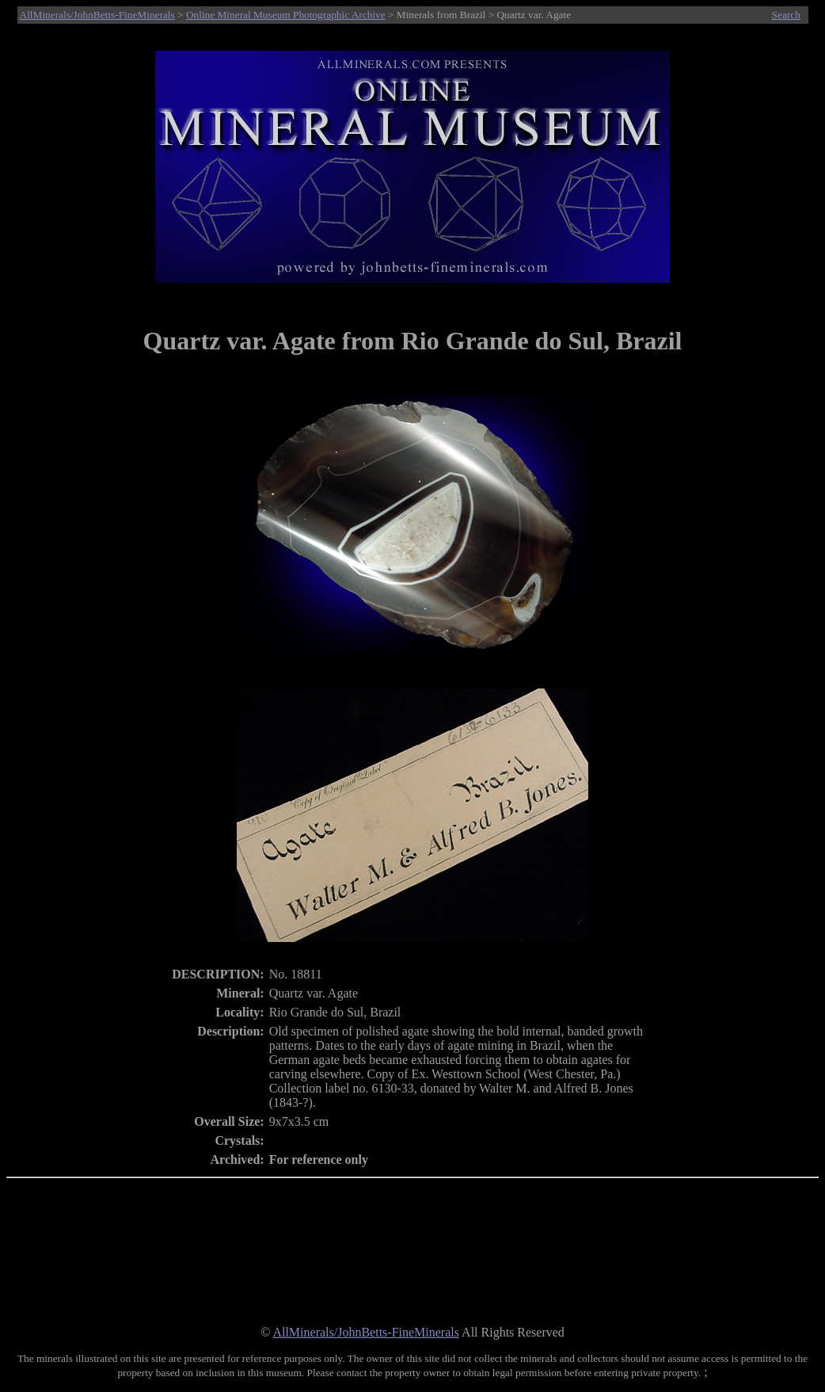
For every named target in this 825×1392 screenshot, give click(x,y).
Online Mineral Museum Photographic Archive (286, 15)
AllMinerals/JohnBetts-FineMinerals (97, 15)
